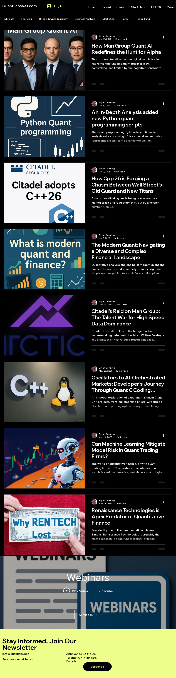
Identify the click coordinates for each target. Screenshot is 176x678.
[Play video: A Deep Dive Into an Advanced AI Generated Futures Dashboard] (75, 590)
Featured (26, 18)
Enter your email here (16, 659)
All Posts (9, 18)
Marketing (108, 18)
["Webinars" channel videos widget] (88, 592)
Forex (125, 18)
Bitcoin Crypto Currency (53, 18)
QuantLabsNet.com (19, 6)
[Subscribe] (97, 666)
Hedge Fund (142, 18)
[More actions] (165, 37)
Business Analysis (85, 18)
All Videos (88, 615)
